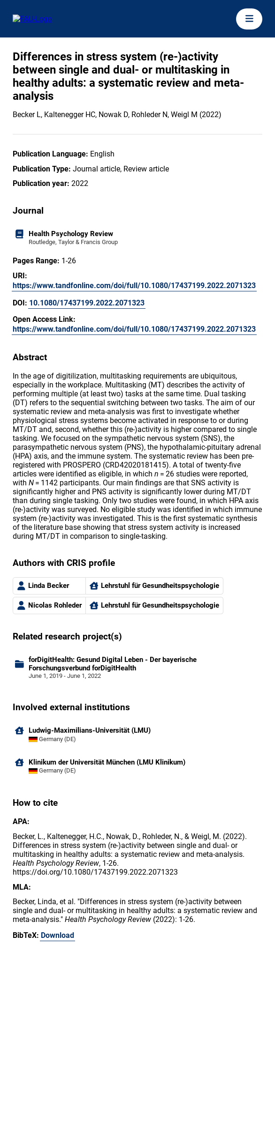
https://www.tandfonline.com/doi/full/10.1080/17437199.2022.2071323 (134, 285)
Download (57, 935)
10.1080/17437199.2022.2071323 (87, 302)
